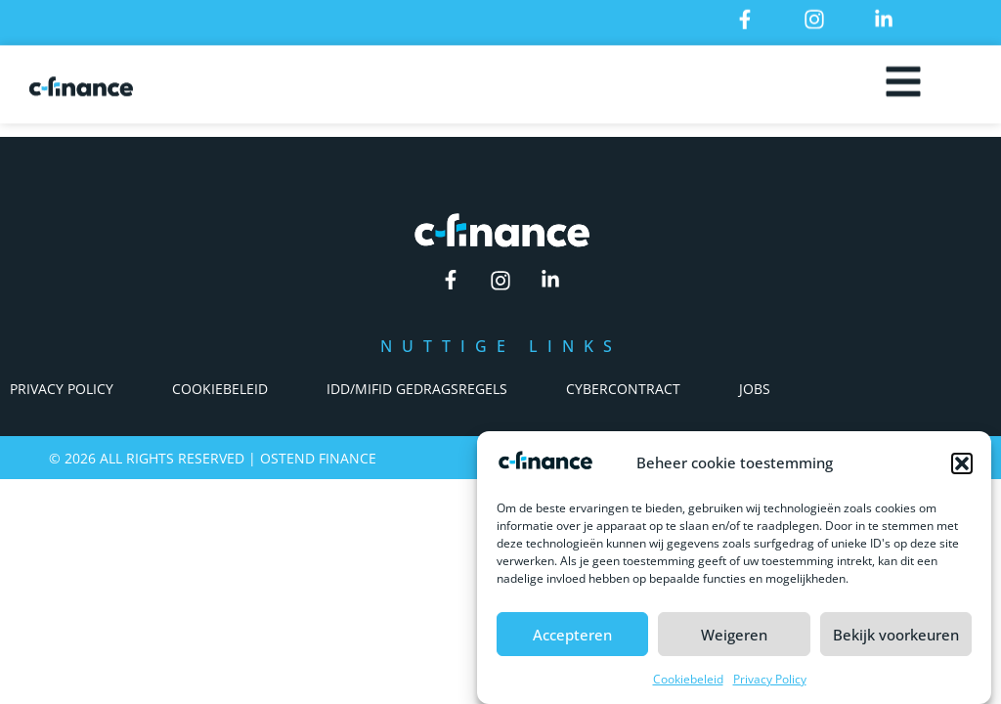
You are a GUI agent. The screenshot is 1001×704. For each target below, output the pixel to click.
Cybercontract (623, 388)
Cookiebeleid (688, 679)
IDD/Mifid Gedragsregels (416, 388)
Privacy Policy (769, 679)
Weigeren (734, 634)
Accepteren (572, 634)
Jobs (754, 388)
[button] (962, 463)
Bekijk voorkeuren (896, 634)
